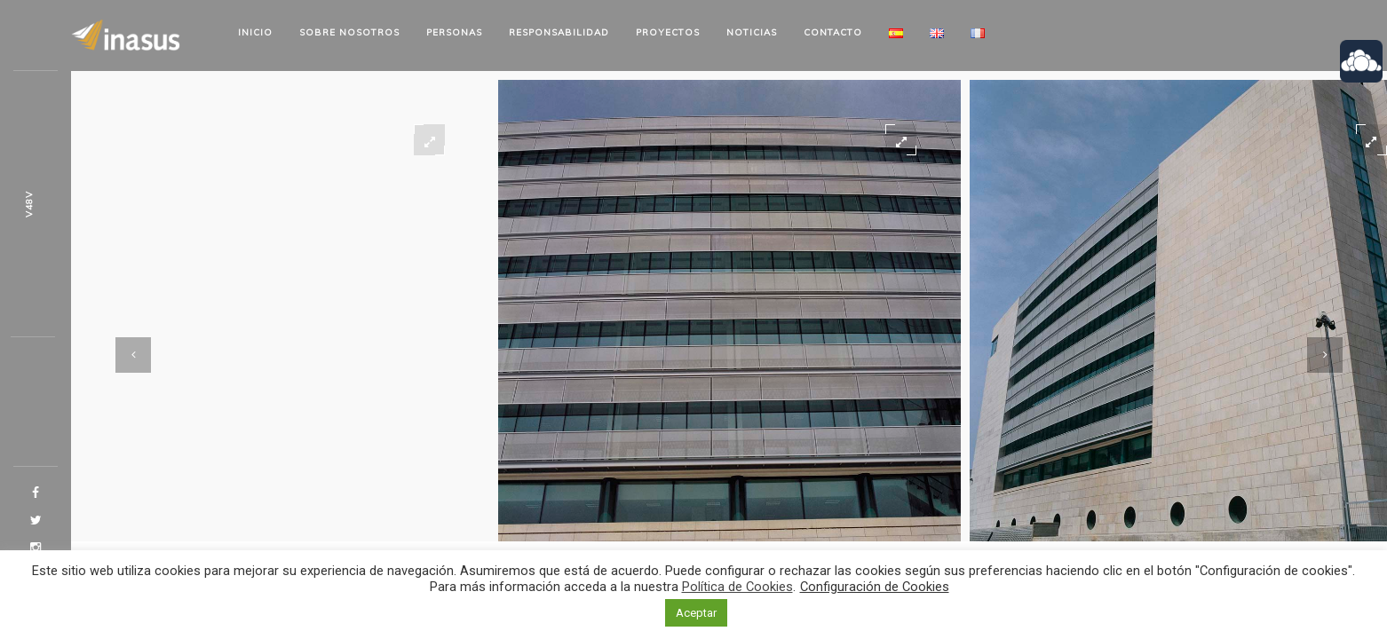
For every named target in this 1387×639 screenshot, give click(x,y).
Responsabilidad (559, 32)
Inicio (255, 32)
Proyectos (668, 32)
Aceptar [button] (696, 612)
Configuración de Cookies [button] (874, 587)
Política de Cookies (737, 587)
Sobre (349, 32)
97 (29, 204)
